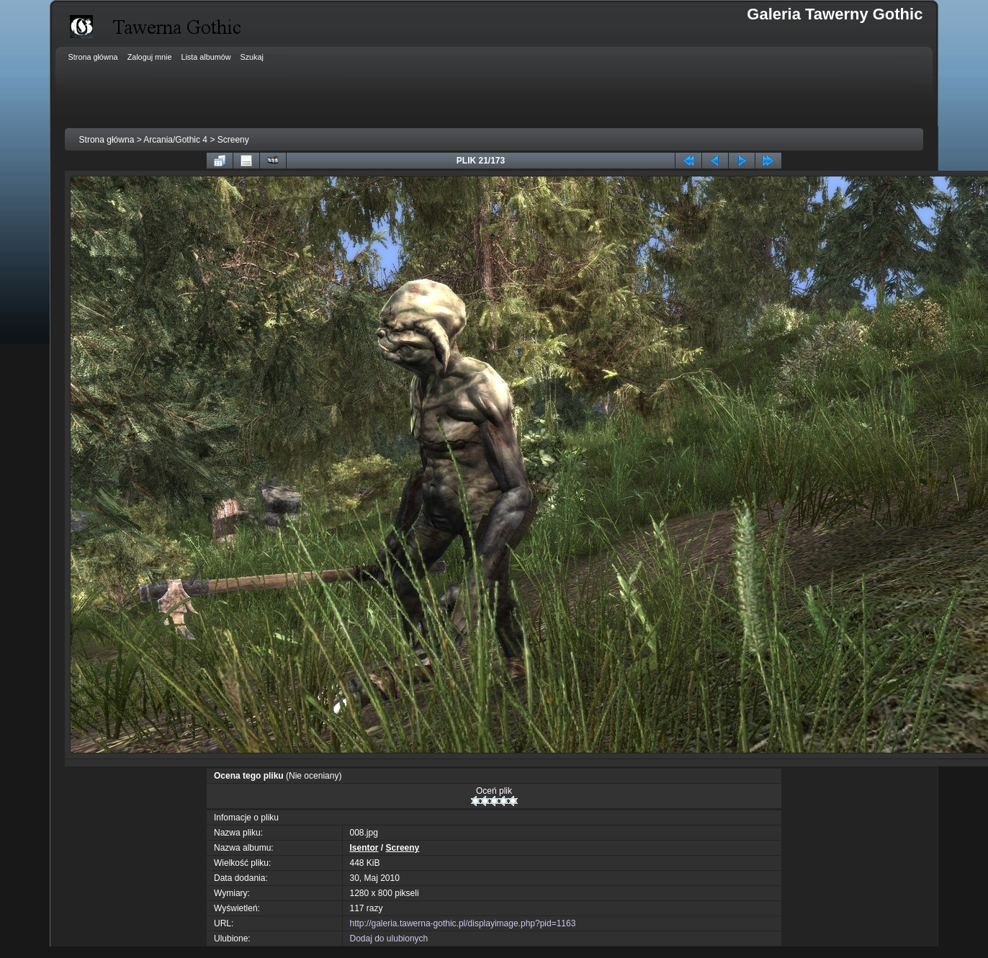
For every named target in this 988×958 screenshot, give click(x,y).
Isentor (364, 848)
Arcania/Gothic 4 (175, 140)
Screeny (233, 140)
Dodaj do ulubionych (389, 939)
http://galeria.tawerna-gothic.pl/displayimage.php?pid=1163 (463, 923)
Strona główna (107, 140)
